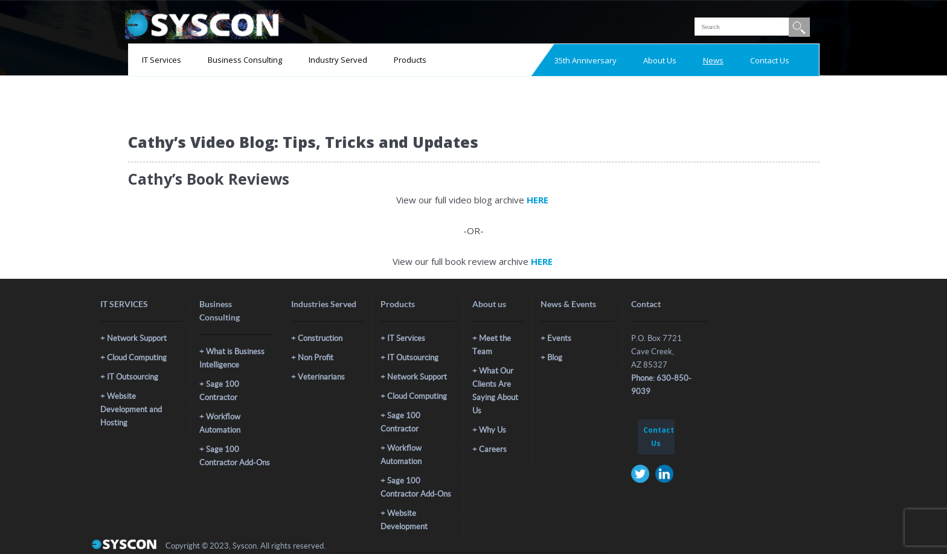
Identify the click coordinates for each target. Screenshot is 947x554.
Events (559, 338)
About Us (659, 60)
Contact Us (769, 60)
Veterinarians (321, 376)
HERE (539, 200)
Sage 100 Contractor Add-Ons (234, 456)
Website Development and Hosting (131, 409)
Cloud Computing (137, 357)
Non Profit (315, 357)
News (713, 60)
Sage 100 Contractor (219, 391)
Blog (554, 357)
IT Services (161, 59)
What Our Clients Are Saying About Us (495, 390)
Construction (320, 338)
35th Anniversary (585, 60)
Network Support (137, 338)
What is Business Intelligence (232, 358)
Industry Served (338, 59)
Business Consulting (245, 59)
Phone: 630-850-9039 (661, 385)
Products (410, 59)
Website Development (404, 520)
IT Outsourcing (132, 376)
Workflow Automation (219, 423)
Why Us (492, 430)
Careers (493, 449)
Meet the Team (491, 345)
